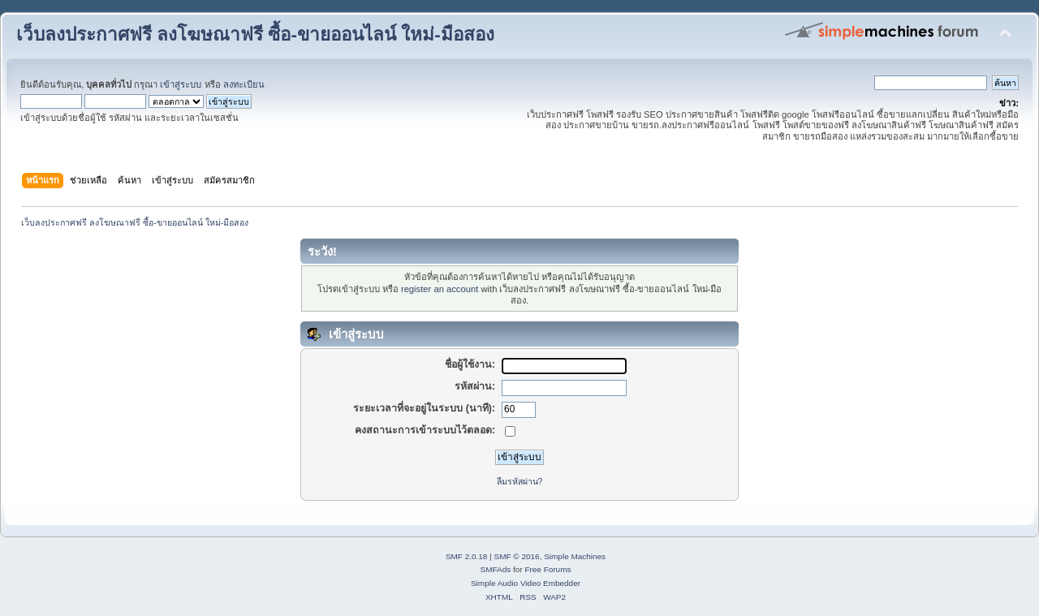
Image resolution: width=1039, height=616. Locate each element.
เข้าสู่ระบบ (180, 84)
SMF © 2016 (517, 556)
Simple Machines (575, 556)
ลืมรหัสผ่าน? (520, 481)
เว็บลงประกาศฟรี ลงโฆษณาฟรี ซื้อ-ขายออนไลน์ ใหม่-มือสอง (255, 34)
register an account (439, 289)
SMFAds (496, 569)
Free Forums (547, 569)
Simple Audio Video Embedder (525, 583)
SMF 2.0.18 (467, 556)
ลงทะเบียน (244, 84)
